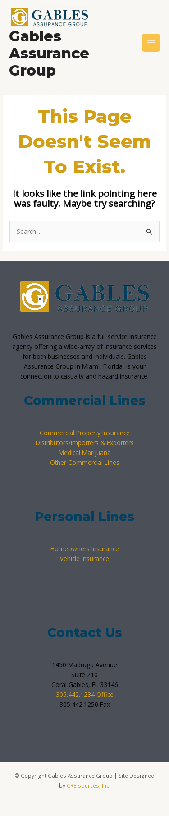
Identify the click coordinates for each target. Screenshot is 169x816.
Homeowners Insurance (84, 548)
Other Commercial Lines (84, 462)
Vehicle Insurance (84, 558)
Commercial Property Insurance (85, 432)
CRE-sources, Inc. (88, 785)
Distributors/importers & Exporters (85, 442)
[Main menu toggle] (151, 43)
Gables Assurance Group (49, 53)
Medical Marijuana (85, 452)
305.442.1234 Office (85, 694)
